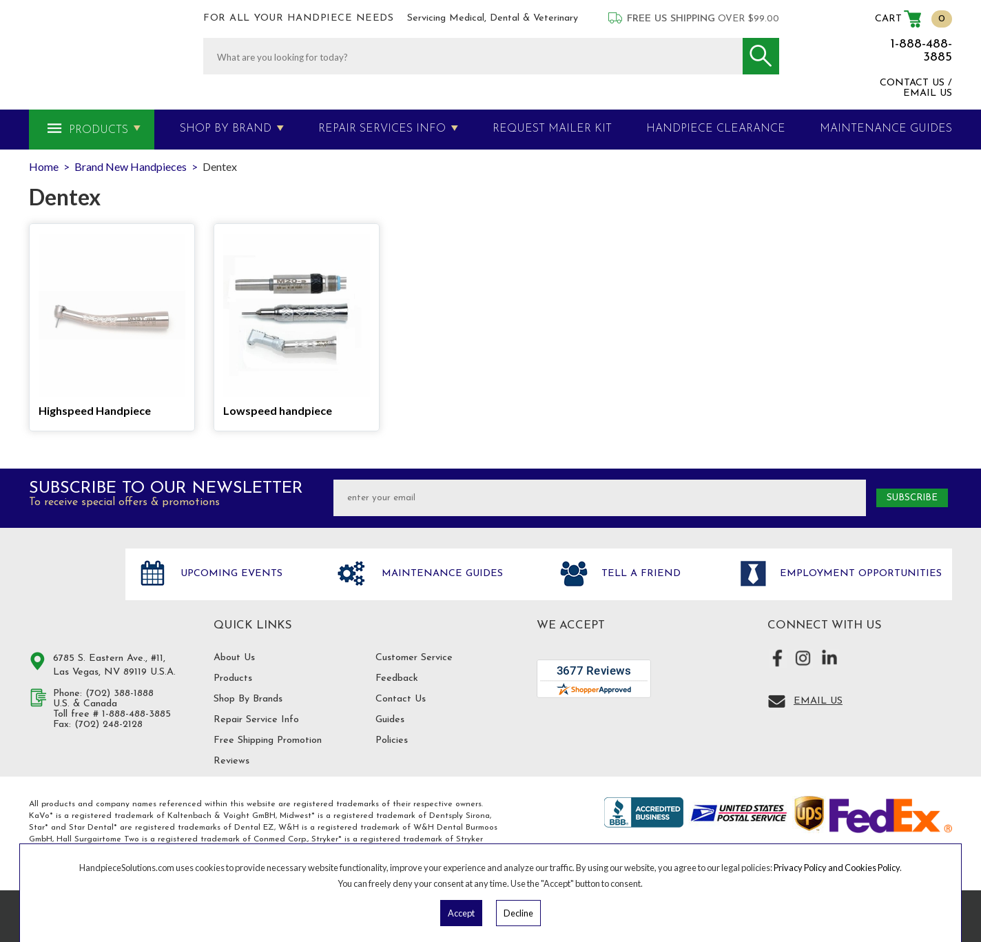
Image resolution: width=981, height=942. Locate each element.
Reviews (231, 761)
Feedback (396, 678)
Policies (391, 740)
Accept (461, 913)
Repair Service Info (256, 720)
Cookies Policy (872, 867)
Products (98, 130)
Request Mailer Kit (552, 128)
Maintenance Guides (440, 574)
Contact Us (400, 699)
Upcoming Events (229, 574)
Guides (389, 720)
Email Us (818, 701)
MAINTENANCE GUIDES (886, 128)
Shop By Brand (225, 128)
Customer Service (414, 658)
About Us (234, 658)
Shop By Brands (248, 699)
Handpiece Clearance (715, 128)
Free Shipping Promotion (268, 740)
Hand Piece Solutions (69, 588)
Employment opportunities (859, 574)
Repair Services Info (382, 128)
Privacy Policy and (809, 867)
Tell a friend (639, 574)
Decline (518, 913)
